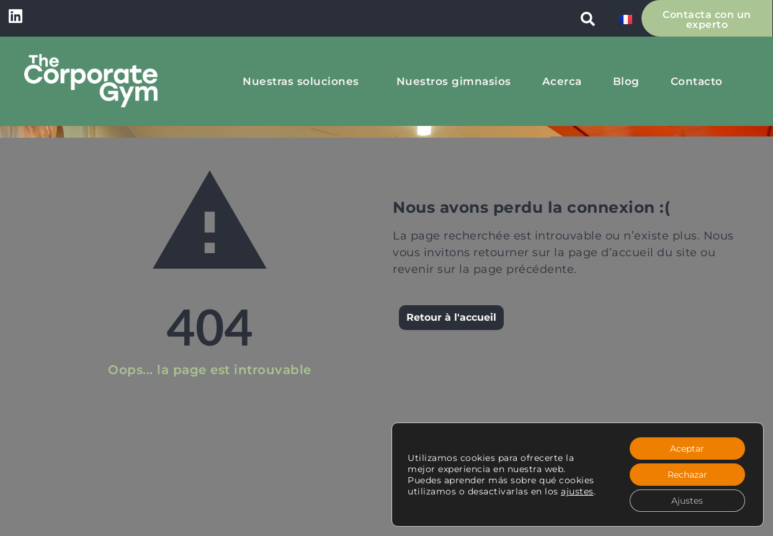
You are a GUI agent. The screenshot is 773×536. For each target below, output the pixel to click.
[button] (588, 18)
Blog (626, 81)
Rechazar (687, 474)
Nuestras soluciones (304, 81)
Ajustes (687, 500)
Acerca (562, 81)
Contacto (697, 81)
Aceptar (687, 448)
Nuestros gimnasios (453, 81)
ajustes (577, 491)
